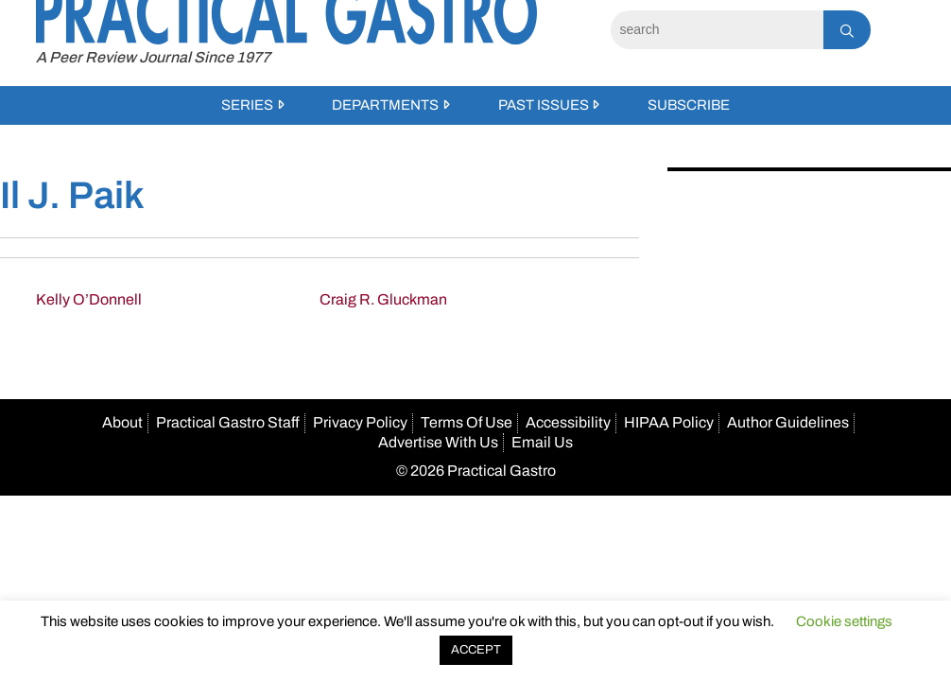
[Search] (717, 29)
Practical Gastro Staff (228, 422)
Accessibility (568, 422)
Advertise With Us (438, 442)
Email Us (542, 442)
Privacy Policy (360, 422)
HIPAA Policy (669, 422)
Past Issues (543, 105)
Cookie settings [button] (844, 621)
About (122, 422)
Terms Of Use (466, 422)
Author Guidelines (788, 422)
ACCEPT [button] (476, 649)
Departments (385, 105)
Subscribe (689, 105)
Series (247, 105)
